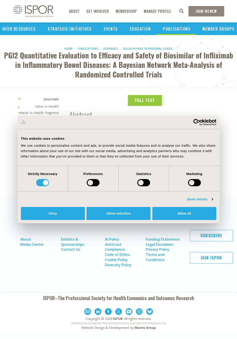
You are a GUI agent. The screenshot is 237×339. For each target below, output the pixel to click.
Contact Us (70, 249)
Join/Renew (206, 11)
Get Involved (97, 11)
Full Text (145, 100)
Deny (53, 213)
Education (140, 29)
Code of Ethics (117, 254)
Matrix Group (145, 328)
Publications (176, 29)
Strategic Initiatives (70, 29)
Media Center (32, 244)
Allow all (184, 213)
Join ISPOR (211, 258)
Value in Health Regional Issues (148, 49)
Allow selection (118, 213)
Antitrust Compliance (115, 247)
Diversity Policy (118, 264)
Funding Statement (163, 239)
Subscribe (211, 235)
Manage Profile (157, 11)
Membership (126, 11)
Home (68, 49)
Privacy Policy (157, 249)
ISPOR (118, 319)
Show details (197, 199)
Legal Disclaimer (160, 244)
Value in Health (47, 106)
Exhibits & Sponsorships (72, 242)
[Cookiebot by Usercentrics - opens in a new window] (196, 122)
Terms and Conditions (155, 257)
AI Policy (112, 239)
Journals (111, 49)
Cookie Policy (116, 259)
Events (111, 29)
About (74, 11)
